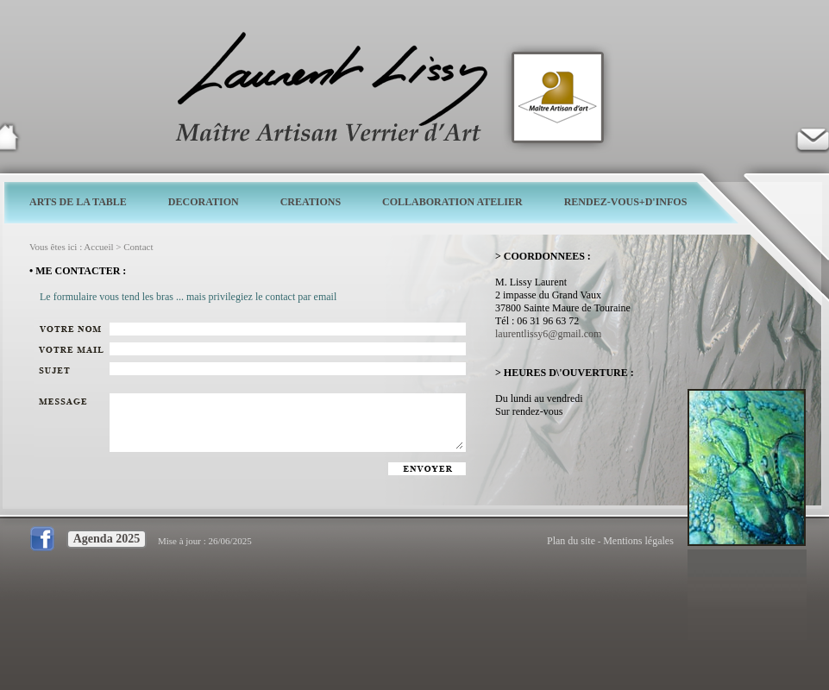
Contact (138, 247)
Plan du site (571, 541)
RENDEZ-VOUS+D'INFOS (626, 202)
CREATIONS (310, 202)
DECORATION (203, 202)
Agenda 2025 (106, 538)
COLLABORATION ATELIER (452, 202)
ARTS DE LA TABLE (78, 202)
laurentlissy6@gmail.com (548, 334)
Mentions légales (638, 541)
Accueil (98, 247)
